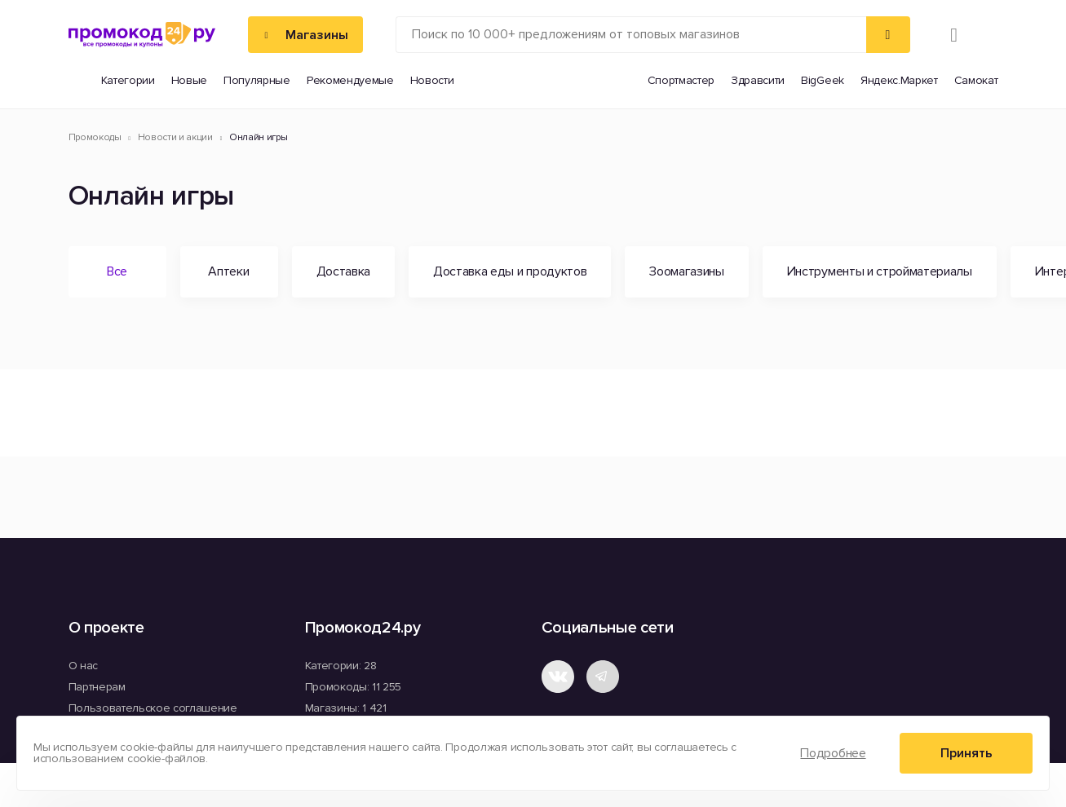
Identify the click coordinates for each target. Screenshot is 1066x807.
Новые (189, 80)
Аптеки (228, 271)
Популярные (256, 80)
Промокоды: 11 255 (353, 687)
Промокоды (95, 138)
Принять (966, 753)
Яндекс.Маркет (899, 80)
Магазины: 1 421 (346, 708)
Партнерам (97, 687)
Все (117, 271)
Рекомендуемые (350, 80)
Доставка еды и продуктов (509, 271)
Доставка (343, 271)
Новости (432, 80)
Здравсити (758, 80)
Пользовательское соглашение (153, 708)
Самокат (976, 80)
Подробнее (832, 753)
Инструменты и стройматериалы (879, 271)
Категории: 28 (341, 665)
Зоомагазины (686, 271)
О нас (83, 665)
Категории (128, 80)
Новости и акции (175, 138)
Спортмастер (681, 80)
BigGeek (822, 80)
